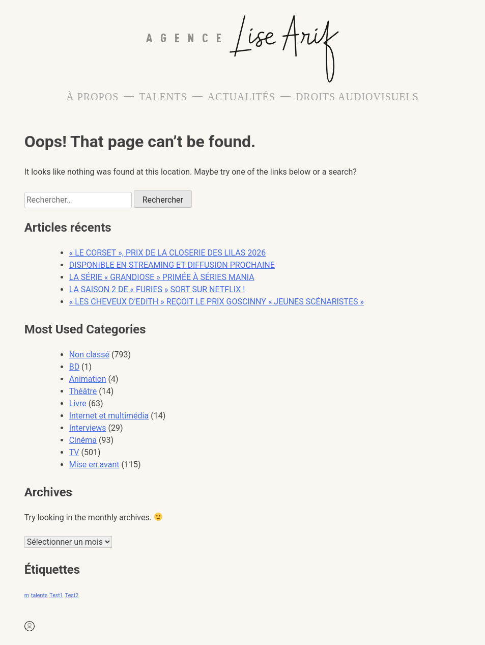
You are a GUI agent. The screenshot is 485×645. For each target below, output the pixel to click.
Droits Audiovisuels (357, 96)
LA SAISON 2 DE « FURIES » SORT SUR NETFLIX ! (157, 289)
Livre (78, 403)
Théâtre (83, 391)
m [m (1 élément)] (26, 595)
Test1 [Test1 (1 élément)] (56, 595)
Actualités (241, 96)
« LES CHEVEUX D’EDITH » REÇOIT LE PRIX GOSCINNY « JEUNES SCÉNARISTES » (216, 301)
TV (74, 452)
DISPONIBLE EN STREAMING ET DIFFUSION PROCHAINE (172, 265)
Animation (87, 379)
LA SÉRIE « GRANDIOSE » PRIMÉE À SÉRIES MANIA (161, 277)
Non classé (89, 354)
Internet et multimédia (109, 415)
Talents (163, 96)
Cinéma (83, 440)
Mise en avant (94, 464)
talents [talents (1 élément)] (39, 595)
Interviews (87, 428)
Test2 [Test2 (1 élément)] (71, 595)
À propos (92, 96)
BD (74, 367)
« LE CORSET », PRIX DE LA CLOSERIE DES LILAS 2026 (167, 253)
